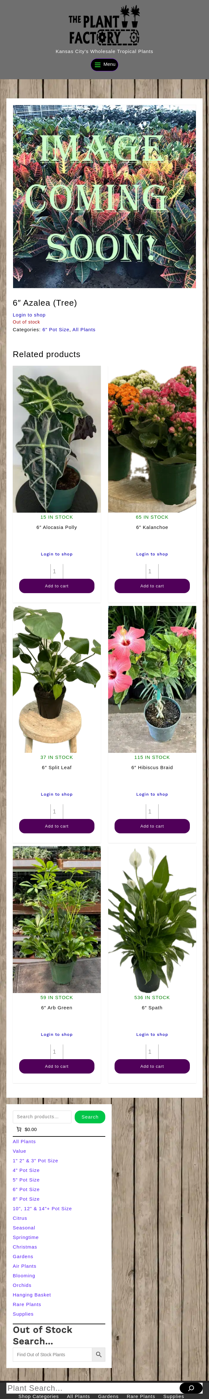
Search (90, 1117)
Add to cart (57, 586)
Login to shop (29, 314)
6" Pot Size (56, 329)
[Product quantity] (56, 571)
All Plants (84, 329)
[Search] (191, 1388)
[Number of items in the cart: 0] (26, 1129)
